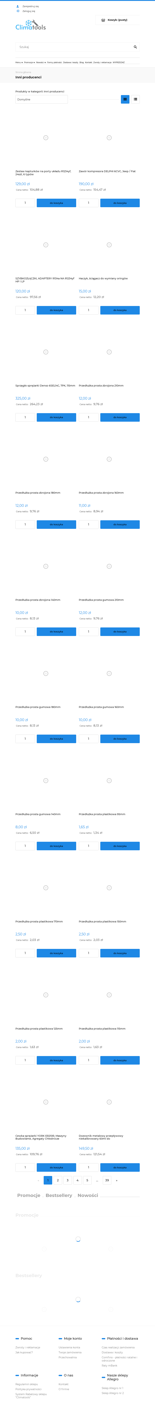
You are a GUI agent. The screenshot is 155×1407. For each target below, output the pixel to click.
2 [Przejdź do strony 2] (58, 1180)
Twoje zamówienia (70, 1352)
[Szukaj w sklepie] (74, 47)
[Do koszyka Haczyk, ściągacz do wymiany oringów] (120, 310)
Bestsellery (59, 1195)
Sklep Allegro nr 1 (112, 1388)
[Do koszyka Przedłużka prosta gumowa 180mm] (56, 739)
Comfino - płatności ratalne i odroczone (119, 1359)
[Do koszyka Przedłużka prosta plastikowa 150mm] (120, 953)
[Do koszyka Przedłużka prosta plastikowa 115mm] (120, 1060)
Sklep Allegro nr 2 (113, 1393)
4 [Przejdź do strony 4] (77, 1180)
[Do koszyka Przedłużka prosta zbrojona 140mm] (56, 631)
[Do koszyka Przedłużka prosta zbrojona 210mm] (120, 417)
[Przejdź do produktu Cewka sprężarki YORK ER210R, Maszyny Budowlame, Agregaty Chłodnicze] (45, 1102)
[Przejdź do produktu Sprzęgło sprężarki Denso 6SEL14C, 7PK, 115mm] (45, 352)
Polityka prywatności (28, 1389)
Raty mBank (109, 1365)
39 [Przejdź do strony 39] (107, 1180)
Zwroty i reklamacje (27, 1347)
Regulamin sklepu (26, 1384)
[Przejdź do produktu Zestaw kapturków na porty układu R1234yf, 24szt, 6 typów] (45, 137)
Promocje (28, 1195)
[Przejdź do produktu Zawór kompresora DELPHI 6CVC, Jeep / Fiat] (109, 137)
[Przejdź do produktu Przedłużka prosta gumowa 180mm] (45, 673)
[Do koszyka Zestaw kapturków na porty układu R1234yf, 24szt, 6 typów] (56, 203)
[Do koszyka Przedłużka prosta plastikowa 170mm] (56, 953)
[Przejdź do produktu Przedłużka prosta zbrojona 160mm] (109, 459)
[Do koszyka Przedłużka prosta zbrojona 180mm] (56, 524)
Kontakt (64, 1384)
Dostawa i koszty (112, 1352)
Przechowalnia (68, 1357)
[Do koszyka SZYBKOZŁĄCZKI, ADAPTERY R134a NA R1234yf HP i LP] (56, 310)
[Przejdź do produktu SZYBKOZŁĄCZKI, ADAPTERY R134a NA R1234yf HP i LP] (45, 244)
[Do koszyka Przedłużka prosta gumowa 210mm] (120, 631)
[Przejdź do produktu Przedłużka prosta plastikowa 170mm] (45, 887)
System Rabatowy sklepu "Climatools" (31, 1396)
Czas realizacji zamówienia (118, 1347)
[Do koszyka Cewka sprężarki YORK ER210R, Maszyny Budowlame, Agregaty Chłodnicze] (56, 1167)
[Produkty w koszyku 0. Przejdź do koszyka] (118, 20)
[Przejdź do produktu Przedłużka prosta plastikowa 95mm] (109, 780)
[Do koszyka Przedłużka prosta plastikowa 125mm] (56, 1060)
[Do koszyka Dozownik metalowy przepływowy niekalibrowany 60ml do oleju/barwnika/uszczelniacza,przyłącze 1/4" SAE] (120, 1167)
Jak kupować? (24, 1352)
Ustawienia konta (69, 1347)
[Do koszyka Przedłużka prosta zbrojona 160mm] (120, 524)
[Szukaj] (135, 47)
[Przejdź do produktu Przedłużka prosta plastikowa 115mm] (109, 995)
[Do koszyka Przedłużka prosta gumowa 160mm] (120, 739)
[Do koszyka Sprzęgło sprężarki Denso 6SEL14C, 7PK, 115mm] (56, 417)
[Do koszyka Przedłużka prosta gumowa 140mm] (56, 846)
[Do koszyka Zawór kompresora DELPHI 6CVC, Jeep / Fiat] (120, 203)
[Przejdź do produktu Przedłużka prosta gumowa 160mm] (109, 673)
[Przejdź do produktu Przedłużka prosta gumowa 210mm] (109, 566)
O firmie (64, 1389)
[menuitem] (19, 62)
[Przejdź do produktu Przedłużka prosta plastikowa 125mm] (45, 995)
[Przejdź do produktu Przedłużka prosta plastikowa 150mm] (109, 887)
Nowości (88, 1195)
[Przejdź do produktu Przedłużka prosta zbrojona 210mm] (109, 352)
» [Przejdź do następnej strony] (116, 1180)
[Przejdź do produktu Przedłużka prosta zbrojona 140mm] (45, 566)
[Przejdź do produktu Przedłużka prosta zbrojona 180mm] (45, 459)
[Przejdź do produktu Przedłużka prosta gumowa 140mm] (45, 780)
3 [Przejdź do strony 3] (68, 1180)
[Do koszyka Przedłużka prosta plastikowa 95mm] (120, 846)
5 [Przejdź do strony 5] (87, 1180)
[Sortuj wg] (41, 99)
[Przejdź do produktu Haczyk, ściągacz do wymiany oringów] (109, 244)
